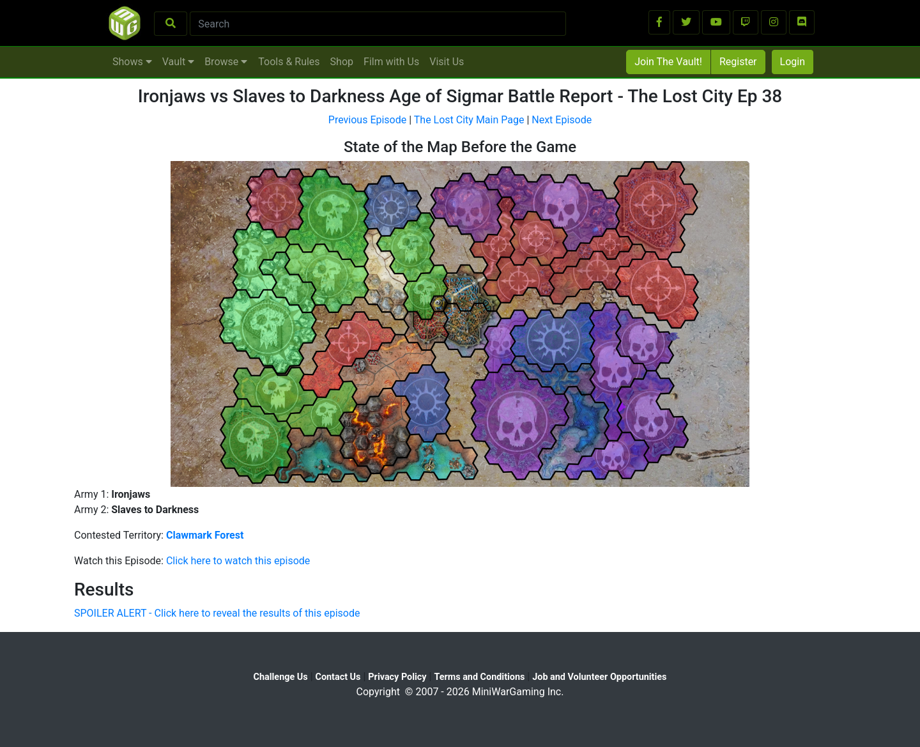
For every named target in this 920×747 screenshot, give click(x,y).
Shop (341, 62)
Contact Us (338, 677)
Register (738, 62)
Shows (132, 62)
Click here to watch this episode (238, 561)
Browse (225, 62)
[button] (659, 22)
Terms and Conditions (479, 677)
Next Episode (562, 120)
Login (792, 62)
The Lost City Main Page (469, 120)
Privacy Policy (397, 677)
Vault (178, 62)
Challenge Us (281, 677)
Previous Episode (367, 120)
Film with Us (391, 62)
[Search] (378, 24)
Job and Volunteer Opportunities (599, 677)
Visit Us (446, 62)
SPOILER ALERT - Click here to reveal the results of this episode (217, 613)
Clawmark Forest (204, 535)
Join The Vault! (668, 62)
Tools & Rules (288, 62)
